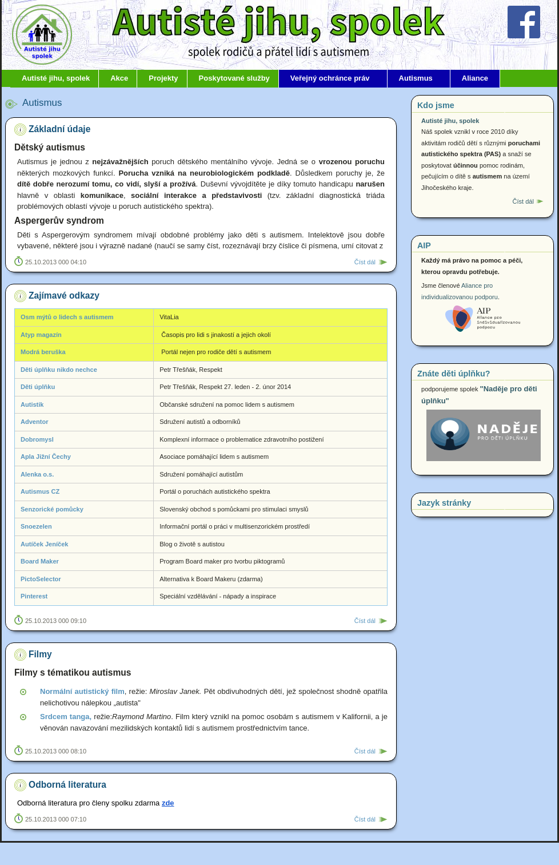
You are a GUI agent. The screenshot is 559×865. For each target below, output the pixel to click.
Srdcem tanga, (65, 716)
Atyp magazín (41, 334)
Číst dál (365, 262)
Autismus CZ (40, 491)
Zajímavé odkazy (64, 295)
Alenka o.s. (37, 474)
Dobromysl (37, 439)
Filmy (40, 654)
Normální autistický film (82, 691)
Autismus (416, 78)
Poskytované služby (234, 78)
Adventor (35, 421)
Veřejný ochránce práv (330, 78)
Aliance (475, 78)
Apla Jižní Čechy (46, 456)
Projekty (163, 78)
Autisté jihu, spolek (56, 78)
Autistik (32, 404)
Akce (119, 78)
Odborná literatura (67, 784)
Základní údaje (59, 129)
